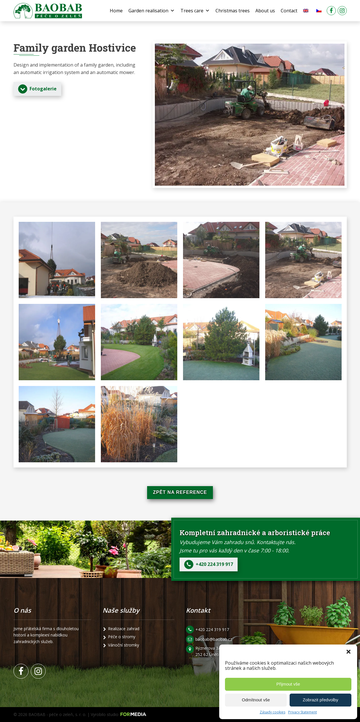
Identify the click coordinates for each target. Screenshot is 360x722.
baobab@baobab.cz (213, 639)
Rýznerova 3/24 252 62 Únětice (210, 651)
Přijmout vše (288, 684)
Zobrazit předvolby (320, 699)
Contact (289, 10)
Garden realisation (151, 10)
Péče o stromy (121, 636)
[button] (348, 652)
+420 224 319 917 (212, 629)
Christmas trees (232, 10)
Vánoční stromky (123, 645)
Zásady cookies (272, 712)
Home (116, 10)
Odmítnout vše (256, 699)
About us (265, 10)
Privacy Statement (302, 712)
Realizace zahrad (123, 628)
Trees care (195, 10)
